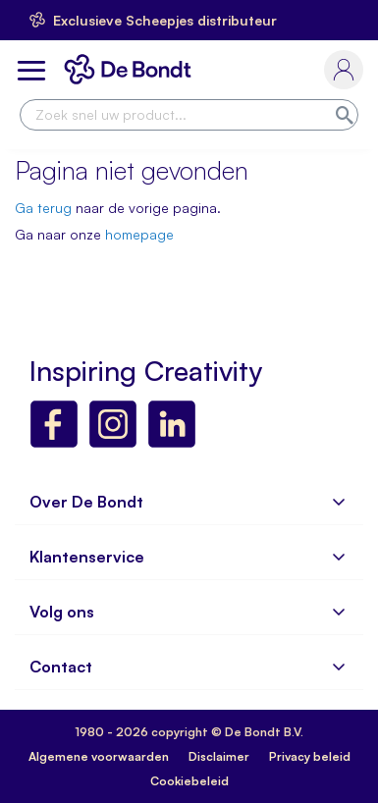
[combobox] (189, 115)
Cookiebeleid (189, 781)
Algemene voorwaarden (98, 756)
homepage (139, 234)
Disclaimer (219, 756)
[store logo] (131, 69)
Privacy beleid (310, 756)
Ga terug (43, 207)
